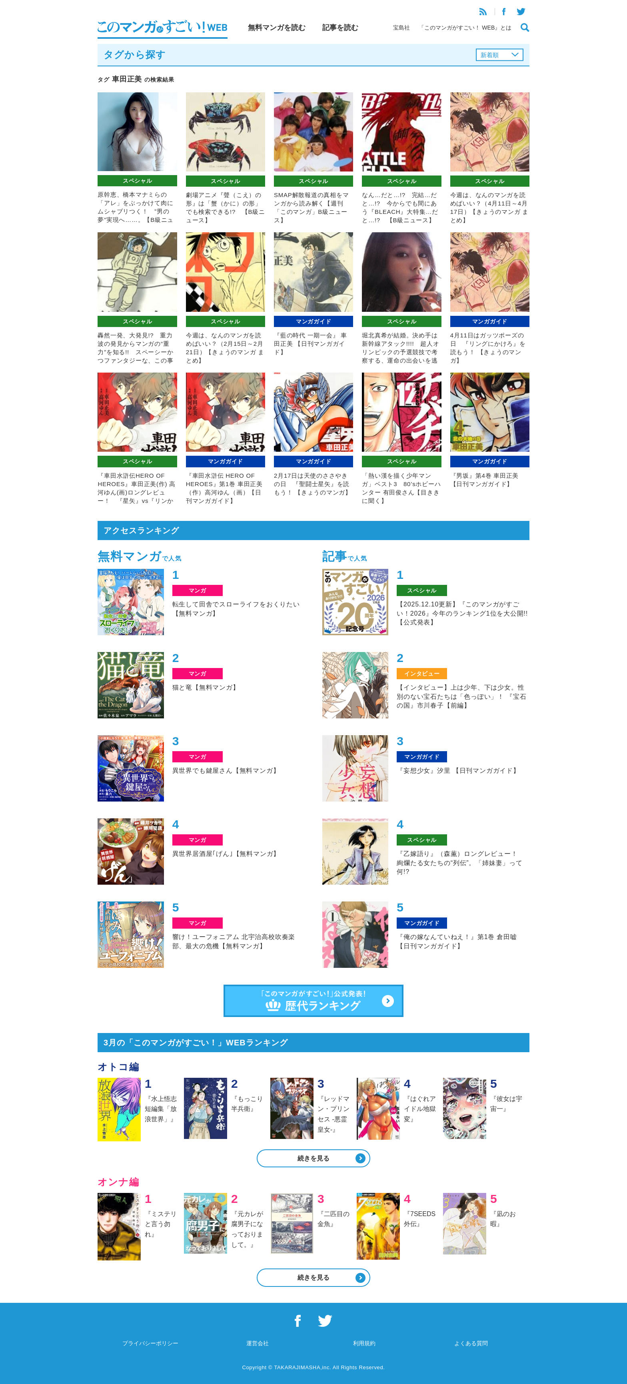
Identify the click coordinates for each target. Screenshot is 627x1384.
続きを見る (313, 1158)
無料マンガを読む (277, 28)
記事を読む (340, 28)
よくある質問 (471, 1343)
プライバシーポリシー (150, 1343)
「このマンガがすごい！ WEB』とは (465, 27)
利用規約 (364, 1343)
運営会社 (257, 1343)
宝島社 (401, 27)
